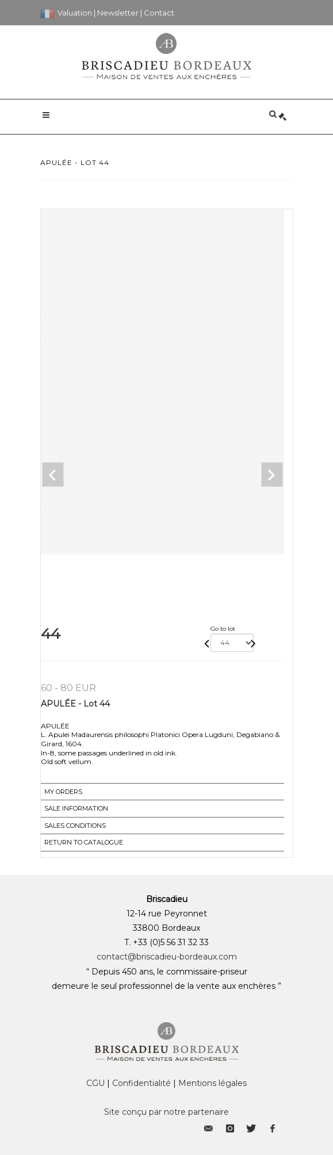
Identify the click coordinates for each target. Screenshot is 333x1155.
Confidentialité (141, 1083)
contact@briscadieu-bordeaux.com (167, 956)
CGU (95, 1083)
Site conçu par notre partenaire (166, 1112)
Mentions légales (212, 1083)
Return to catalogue (83, 842)
